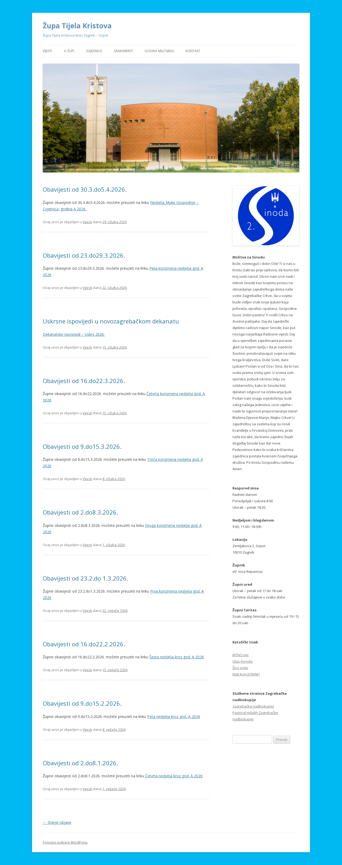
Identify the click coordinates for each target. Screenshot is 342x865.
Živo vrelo (240, 667)
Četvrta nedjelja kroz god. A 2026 (174, 775)
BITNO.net (240, 654)
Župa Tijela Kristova (77, 25)
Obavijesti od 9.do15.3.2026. (82, 446)
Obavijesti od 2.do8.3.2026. (80, 512)
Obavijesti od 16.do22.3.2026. (84, 381)
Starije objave (57, 822)
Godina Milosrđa (159, 51)
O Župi (69, 51)
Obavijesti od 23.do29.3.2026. (84, 255)
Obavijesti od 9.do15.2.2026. (82, 703)
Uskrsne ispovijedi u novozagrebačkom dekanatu (111, 321)
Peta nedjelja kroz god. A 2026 (173, 716)
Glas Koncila (242, 661)
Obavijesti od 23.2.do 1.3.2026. (85, 578)
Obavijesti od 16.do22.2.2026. (84, 644)
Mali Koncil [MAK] (246, 674)
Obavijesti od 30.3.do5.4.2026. (85, 189)
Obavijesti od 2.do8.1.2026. (80, 763)
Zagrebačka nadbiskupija (253, 706)
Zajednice (94, 51)
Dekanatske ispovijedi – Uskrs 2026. (74, 334)
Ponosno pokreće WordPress (65, 842)
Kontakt (193, 51)
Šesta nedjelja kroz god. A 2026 (176, 656)
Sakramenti (123, 51)
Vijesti (47, 51)
